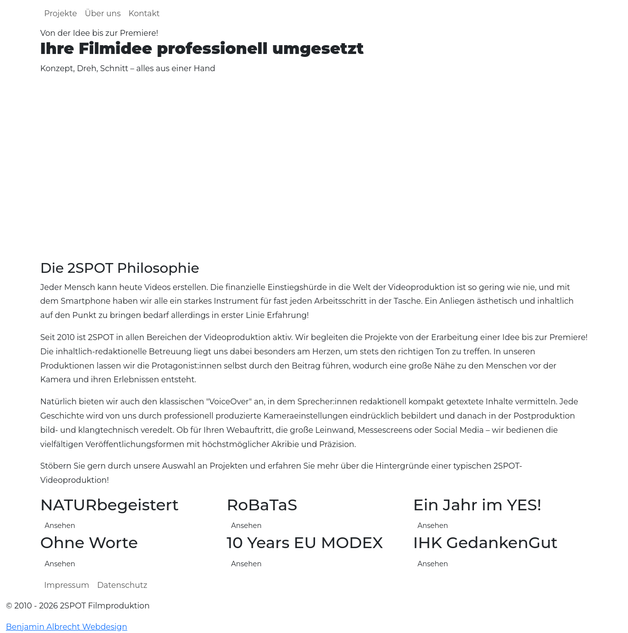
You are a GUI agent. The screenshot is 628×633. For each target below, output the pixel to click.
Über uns (103, 13)
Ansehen (433, 563)
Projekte (60, 13)
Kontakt (144, 13)
